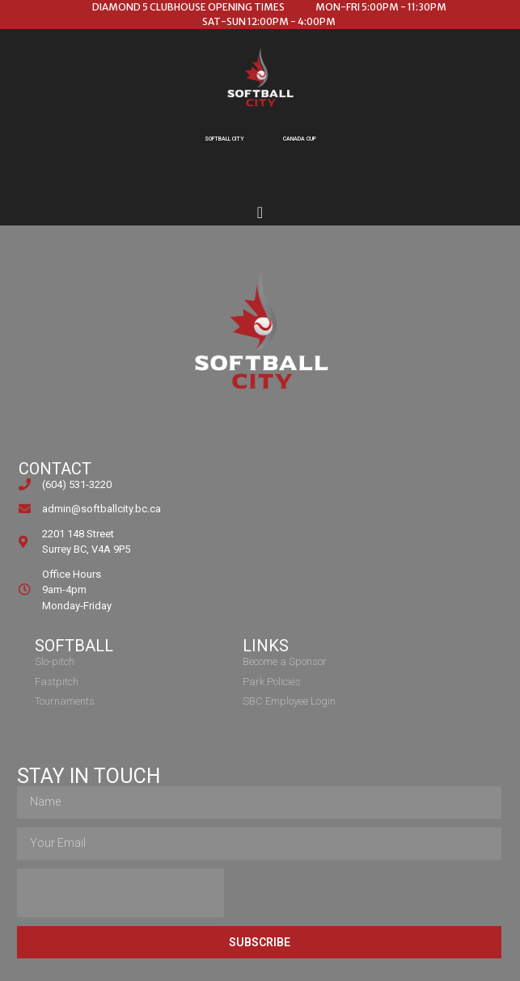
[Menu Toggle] (260, 212)
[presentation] (120, 893)
